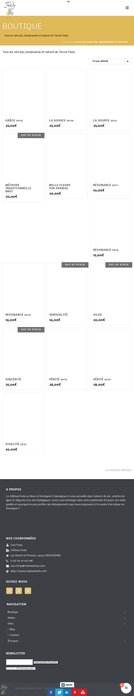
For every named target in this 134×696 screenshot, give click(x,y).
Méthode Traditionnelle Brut (18, 188)
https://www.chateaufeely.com (28, 571)
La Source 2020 (61, 120)
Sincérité (13, 379)
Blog (11, 629)
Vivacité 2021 (16, 444)
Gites (11, 623)
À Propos (13, 641)
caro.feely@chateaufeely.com (27, 566)
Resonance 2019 (18, 315)
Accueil (67, 42)
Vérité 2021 (102, 379)
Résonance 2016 (106, 250)
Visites (11, 618)
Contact (13, 635)
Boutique (13, 612)
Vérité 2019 (58, 379)
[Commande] (110, 61)
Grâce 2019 (14, 120)
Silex (97, 315)
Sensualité (58, 315)
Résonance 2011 (105, 185)
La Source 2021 (105, 120)
